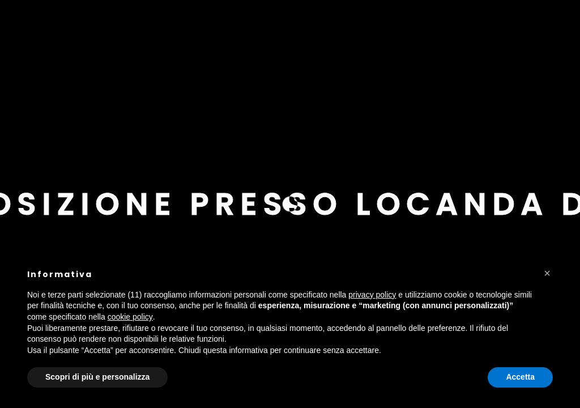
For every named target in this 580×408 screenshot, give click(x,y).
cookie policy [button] (130, 316)
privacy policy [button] (372, 294)
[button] (547, 273)
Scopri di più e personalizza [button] (97, 376)
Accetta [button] (520, 376)
